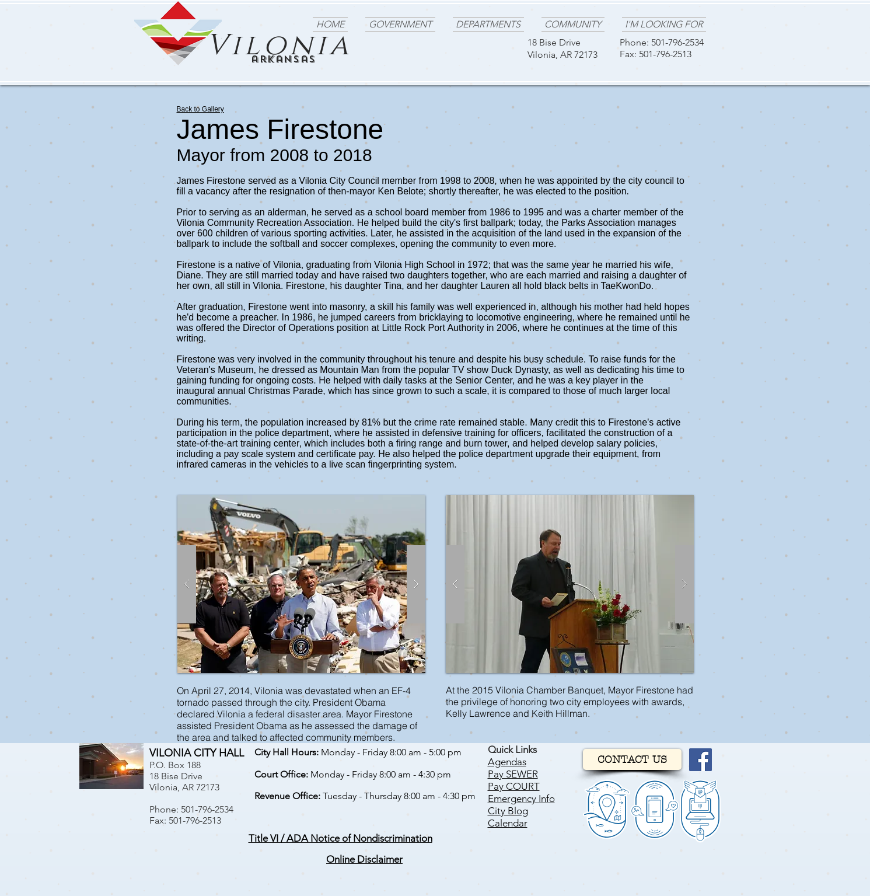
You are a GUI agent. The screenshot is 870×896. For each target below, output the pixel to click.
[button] (340, 838)
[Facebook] (700, 759)
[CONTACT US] (632, 759)
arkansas (283, 59)
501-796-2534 (677, 42)
